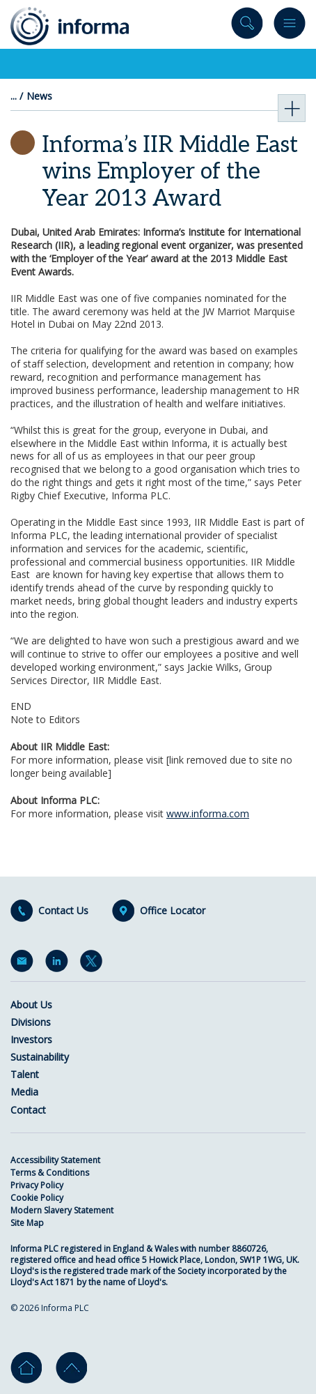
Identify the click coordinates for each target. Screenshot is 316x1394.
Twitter (94, 964)
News (39, 96)
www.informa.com (207, 813)
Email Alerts (24, 964)
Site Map (27, 1223)
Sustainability (39, 1056)
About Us (31, 1004)
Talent (24, 1074)
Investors (31, 1039)
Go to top (71, 1368)
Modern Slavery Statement (61, 1210)
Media (24, 1091)
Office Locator (172, 910)
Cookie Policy (36, 1198)
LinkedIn (59, 964)
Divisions (30, 1022)
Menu (290, 26)
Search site (247, 26)
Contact (28, 1109)
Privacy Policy (36, 1185)
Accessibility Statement (55, 1160)
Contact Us (63, 910)
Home (26, 1368)
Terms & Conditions (49, 1173)
